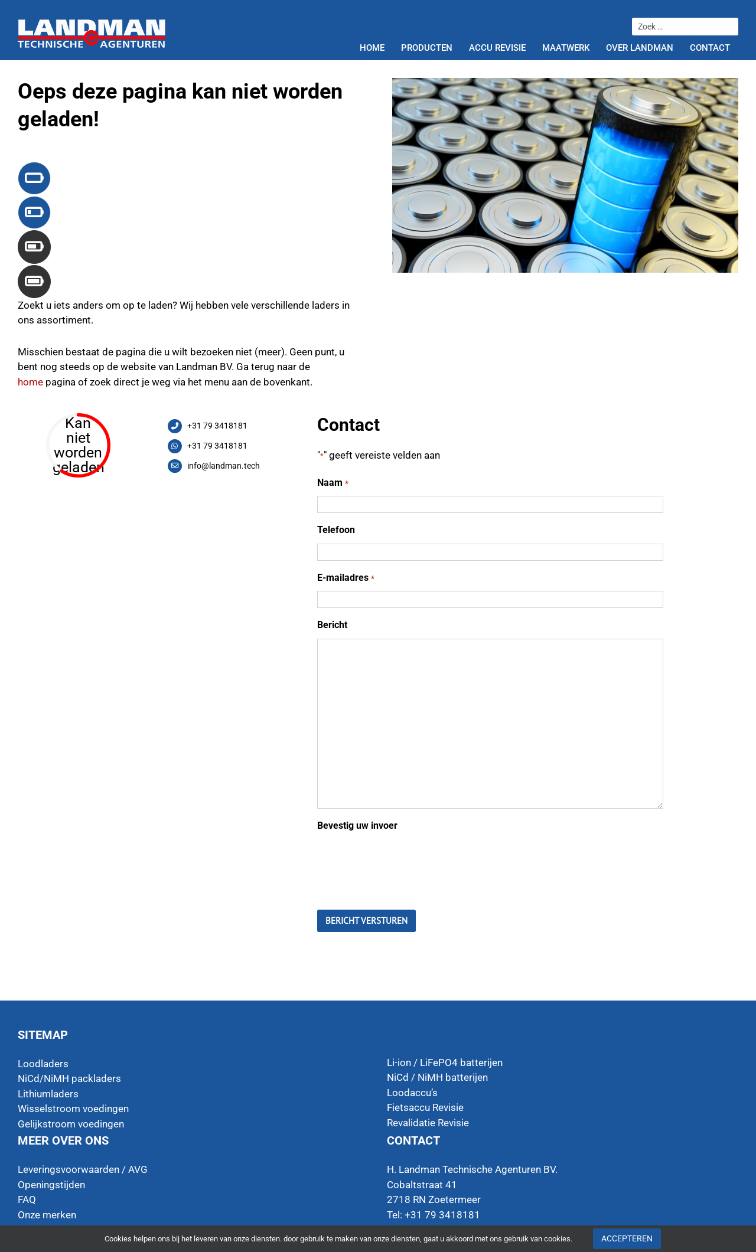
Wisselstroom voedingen (73, 1108)
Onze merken (47, 1215)
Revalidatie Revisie (428, 1123)
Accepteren (627, 1238)
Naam (332, 483)
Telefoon (336, 529)
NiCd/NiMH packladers (69, 1078)
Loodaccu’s (412, 1093)
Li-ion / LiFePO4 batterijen (445, 1062)
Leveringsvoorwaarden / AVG (83, 1169)
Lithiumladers (48, 1094)
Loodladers (43, 1064)
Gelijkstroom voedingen (71, 1124)
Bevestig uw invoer (357, 825)
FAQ (27, 1199)
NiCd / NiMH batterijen (437, 1077)
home (30, 382)
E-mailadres (345, 578)
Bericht (332, 624)
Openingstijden (51, 1185)
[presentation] (407, 862)
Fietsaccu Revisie (425, 1107)
